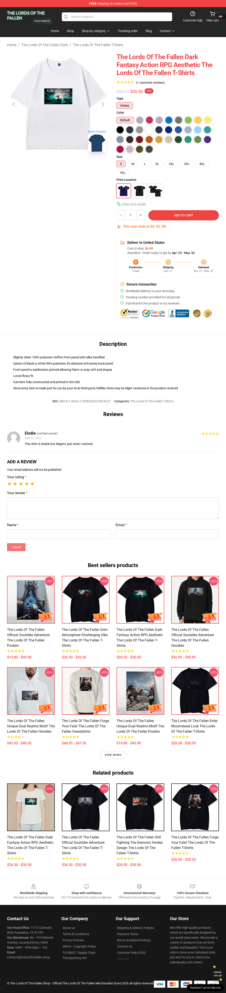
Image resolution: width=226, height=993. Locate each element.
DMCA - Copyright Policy (79, 946)
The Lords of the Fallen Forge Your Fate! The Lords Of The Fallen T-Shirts (194, 842)
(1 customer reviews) (150, 82)
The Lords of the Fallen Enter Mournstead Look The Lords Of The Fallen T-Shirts (194, 726)
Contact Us (124, 946)
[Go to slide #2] (69, 165)
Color (120, 112)
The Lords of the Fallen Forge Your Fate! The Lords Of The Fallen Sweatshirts (85, 726)
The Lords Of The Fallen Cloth (44, 45)
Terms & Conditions (76, 934)
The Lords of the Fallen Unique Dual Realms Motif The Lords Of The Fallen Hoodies (31, 726)
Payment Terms (127, 934)
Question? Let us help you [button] (205, 987)
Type (120, 98)
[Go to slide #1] (46, 165)
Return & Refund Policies (134, 940)
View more (113, 755)
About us (69, 928)
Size (119, 157)
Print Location (126, 180)
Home (11, 45)
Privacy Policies (73, 940)
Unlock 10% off (218, 974)
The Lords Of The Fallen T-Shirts (98, 45)
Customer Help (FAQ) (131, 952)
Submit (16, 547)
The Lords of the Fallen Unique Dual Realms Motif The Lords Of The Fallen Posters (140, 726)
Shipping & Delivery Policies (135, 928)
